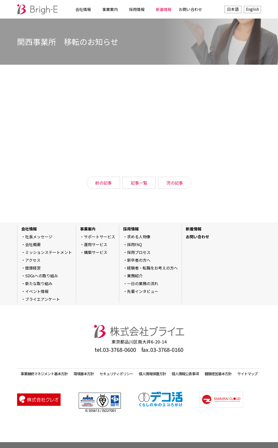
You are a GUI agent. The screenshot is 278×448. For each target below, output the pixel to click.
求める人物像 (138, 237)
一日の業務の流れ (142, 283)
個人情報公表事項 (185, 373)
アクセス (32, 260)
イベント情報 (37, 291)
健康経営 (33, 268)
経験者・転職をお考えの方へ (152, 268)
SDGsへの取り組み (41, 276)
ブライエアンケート (42, 299)
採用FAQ (134, 244)
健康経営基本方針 (218, 373)
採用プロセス (138, 252)
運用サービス (95, 244)
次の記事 (174, 183)
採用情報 (137, 9)
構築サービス (95, 252)
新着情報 (163, 9)
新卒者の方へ (138, 260)
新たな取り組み (38, 283)
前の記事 (103, 183)
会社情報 (83, 9)
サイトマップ (247, 373)
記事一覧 (139, 183)
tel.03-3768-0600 (115, 349)
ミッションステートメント (48, 252)
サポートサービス (99, 237)
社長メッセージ (38, 237)
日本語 (233, 9)
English (252, 9)
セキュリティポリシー (116, 373)
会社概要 (33, 244)
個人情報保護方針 (152, 373)
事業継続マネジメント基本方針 (44, 373)
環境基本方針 (83, 373)
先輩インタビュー (142, 291)
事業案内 (110, 9)
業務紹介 (135, 276)
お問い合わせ (190, 9)
